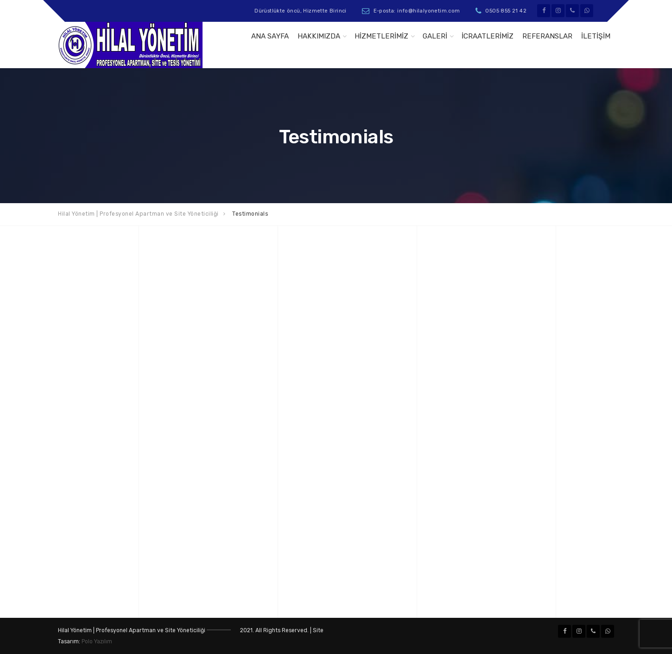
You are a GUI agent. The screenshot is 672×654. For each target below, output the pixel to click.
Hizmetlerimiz (381, 36)
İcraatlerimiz (488, 36)
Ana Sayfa (270, 36)
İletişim (595, 36)
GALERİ (435, 36)
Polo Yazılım (97, 641)
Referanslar (547, 36)
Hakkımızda (319, 36)
